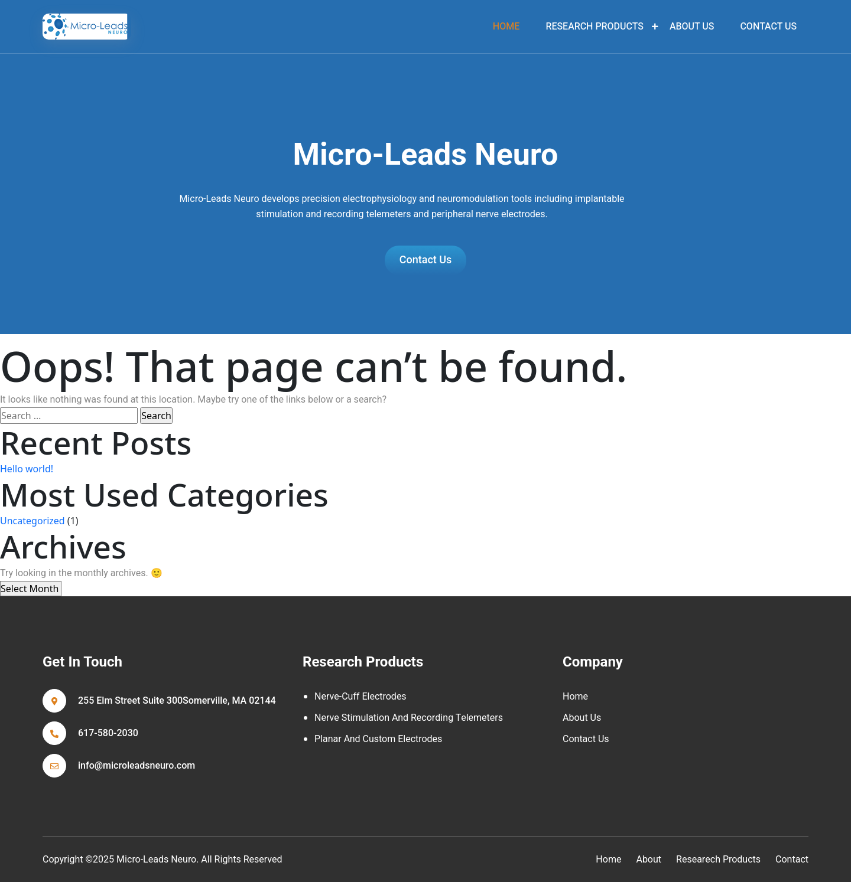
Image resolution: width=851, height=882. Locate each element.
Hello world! (26, 468)
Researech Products (718, 859)
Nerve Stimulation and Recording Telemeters (408, 718)
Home (575, 697)
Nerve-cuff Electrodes (360, 697)
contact (791, 859)
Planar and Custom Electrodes (378, 739)
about (648, 859)
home (506, 26)
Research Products (594, 26)
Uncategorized (32, 520)
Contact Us (768, 26)
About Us (692, 26)
